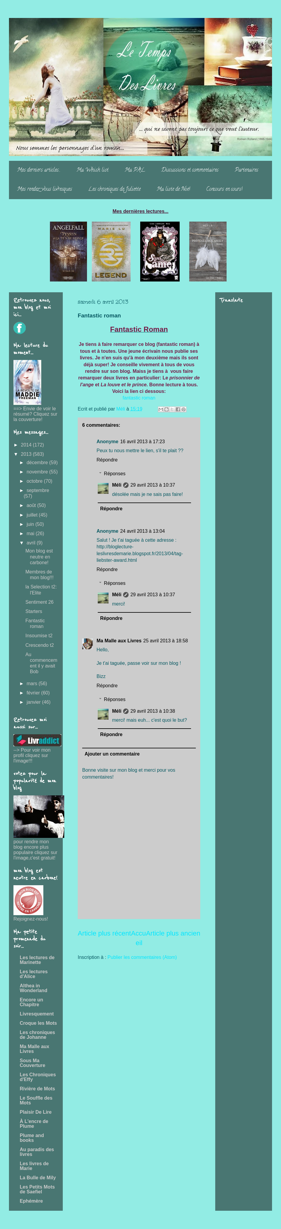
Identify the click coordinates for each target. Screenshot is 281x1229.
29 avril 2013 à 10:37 (152, 485)
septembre (38, 490)
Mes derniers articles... (38, 170)
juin (31, 524)
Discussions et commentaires (190, 170)
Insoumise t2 (39, 635)
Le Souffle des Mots (36, 1100)
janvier (34, 702)
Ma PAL (135, 170)
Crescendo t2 (39, 645)
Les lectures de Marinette (37, 960)
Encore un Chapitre (31, 1002)
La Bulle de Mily (38, 1177)
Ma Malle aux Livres (119, 640)
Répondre (107, 459)
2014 (27, 444)
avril (32, 542)
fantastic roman (139, 397)
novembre (38, 471)
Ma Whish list (93, 170)
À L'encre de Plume (34, 1124)
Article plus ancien (173, 933)
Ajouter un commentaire (112, 753)
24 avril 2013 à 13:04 (142, 531)
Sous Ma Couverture (32, 1063)
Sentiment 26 (39, 602)
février (34, 692)
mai (31, 533)
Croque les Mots (38, 1023)
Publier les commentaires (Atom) (142, 957)
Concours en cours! (224, 189)
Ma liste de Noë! (173, 189)
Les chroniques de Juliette (114, 189)
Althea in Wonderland (33, 988)
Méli (116, 485)
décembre (38, 462)
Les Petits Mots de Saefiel (37, 1189)
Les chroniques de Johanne (37, 1035)
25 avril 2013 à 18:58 (165, 640)
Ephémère (31, 1201)
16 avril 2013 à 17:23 (142, 441)
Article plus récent (104, 933)
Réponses (115, 473)
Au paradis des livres (37, 1152)
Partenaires (246, 170)
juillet (33, 514)
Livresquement (37, 1013)
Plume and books (32, 1138)
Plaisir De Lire (36, 1112)
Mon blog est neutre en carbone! (39, 556)
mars (33, 683)
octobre (35, 481)
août (32, 505)
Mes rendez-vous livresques (44, 189)
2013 (27, 454)
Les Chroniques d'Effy (38, 1077)
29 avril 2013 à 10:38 (152, 711)
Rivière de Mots (37, 1088)
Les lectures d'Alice (34, 974)
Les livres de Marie (34, 1166)
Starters (33, 611)
